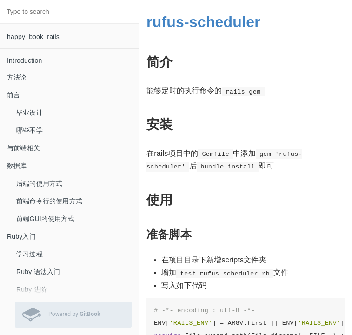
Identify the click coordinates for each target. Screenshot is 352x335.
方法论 (17, 77)
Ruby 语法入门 (38, 271)
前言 (13, 95)
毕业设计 (29, 112)
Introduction (24, 60)
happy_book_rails (33, 36)
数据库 (17, 165)
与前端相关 (23, 148)
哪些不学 (29, 130)
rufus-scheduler (203, 21)
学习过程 (29, 254)
